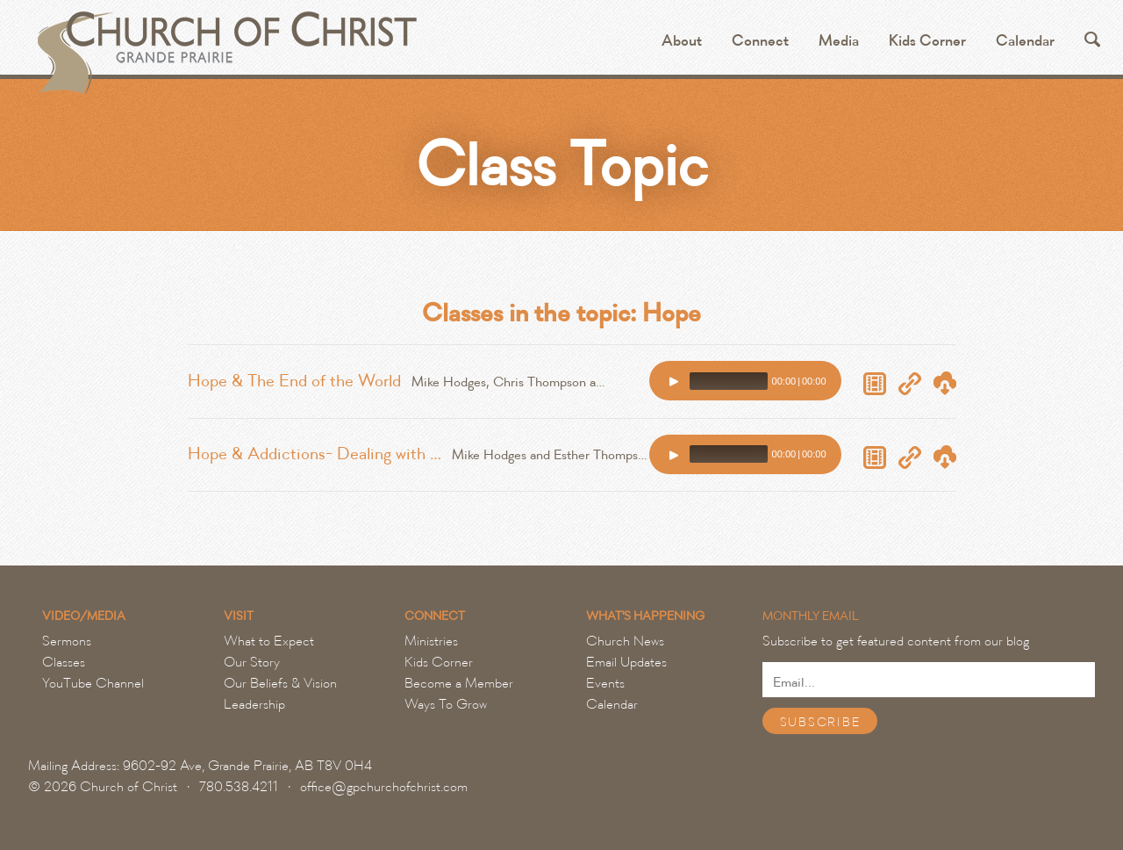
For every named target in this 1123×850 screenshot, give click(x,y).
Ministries (431, 641)
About (682, 41)
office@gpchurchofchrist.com (384, 787)
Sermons (66, 641)
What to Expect (269, 641)
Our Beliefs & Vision (280, 683)
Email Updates (626, 662)
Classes (63, 662)
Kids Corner (927, 41)
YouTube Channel (93, 683)
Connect (760, 41)
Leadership (254, 704)
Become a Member (458, 683)
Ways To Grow (445, 704)
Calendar (1025, 41)
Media (839, 41)
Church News (625, 641)
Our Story (252, 662)
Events (605, 683)
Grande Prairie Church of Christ (225, 44)
